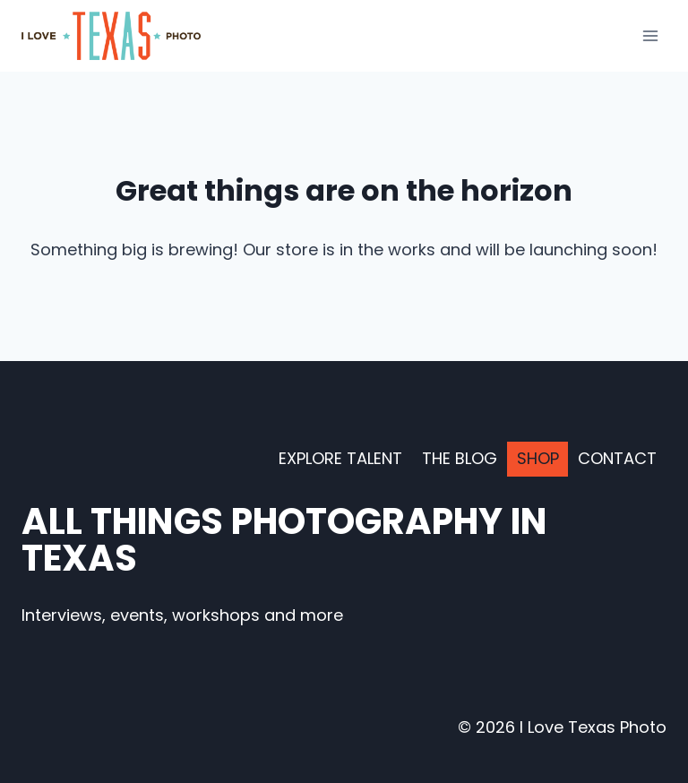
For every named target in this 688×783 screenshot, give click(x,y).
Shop (538, 458)
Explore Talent (340, 458)
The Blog (459, 458)
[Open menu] (649, 35)
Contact (617, 458)
